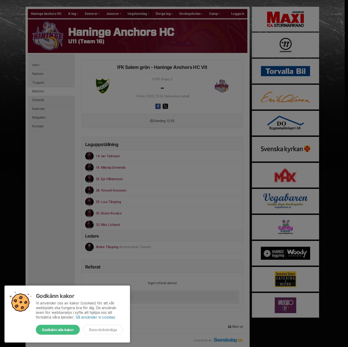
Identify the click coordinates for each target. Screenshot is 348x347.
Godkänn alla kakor (58, 329)
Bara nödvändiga (103, 329)
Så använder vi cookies (95, 317)
